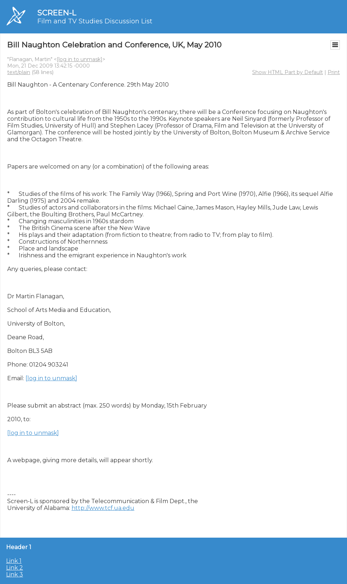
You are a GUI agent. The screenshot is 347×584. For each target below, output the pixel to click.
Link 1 (14, 560)
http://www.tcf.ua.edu (102, 508)
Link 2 (14, 567)
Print (334, 72)
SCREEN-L (56, 12)
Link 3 (14, 574)
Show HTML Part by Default (287, 72)
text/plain (18, 72)
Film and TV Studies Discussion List (94, 21)
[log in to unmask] (79, 59)
